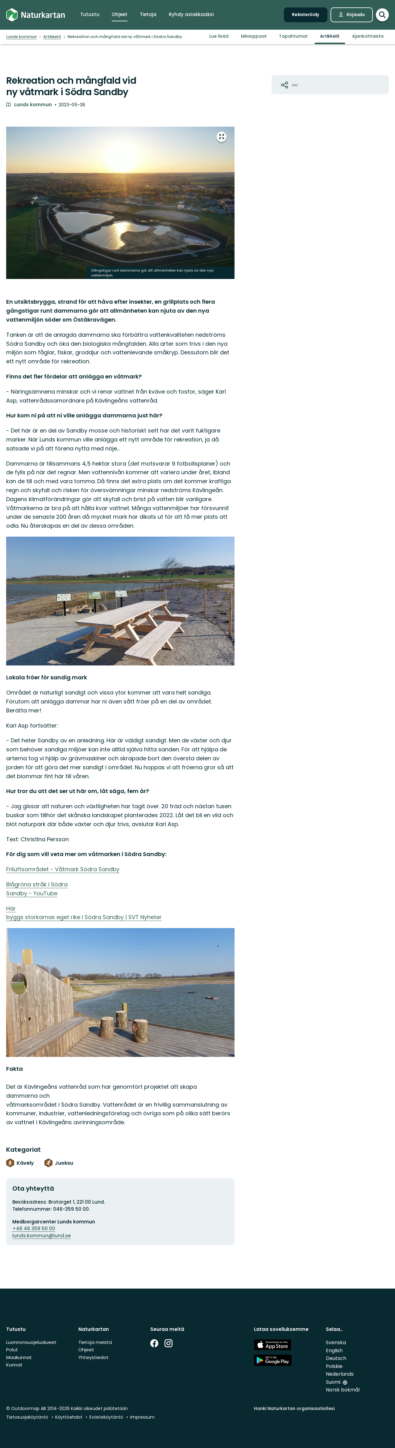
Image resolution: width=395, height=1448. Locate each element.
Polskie (334, 1366)
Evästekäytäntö (106, 1417)
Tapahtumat (293, 36)
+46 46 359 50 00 (33, 1228)
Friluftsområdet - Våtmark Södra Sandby (62, 869)
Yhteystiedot (93, 1357)
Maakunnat (19, 1357)
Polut (12, 1349)
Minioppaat (254, 36)
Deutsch (336, 1358)
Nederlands (340, 1374)
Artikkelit (329, 36)
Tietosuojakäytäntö (27, 1417)
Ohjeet (86, 1349)
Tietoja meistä (95, 1342)
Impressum (142, 1417)
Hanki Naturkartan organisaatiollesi (294, 1408)
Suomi (333, 1382)
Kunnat (14, 1364)
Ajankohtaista (368, 36)
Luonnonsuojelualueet (31, 1342)
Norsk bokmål (343, 1389)
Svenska (336, 1342)
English (334, 1350)
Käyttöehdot (68, 1417)
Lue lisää (219, 36)
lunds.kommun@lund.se (41, 1235)
